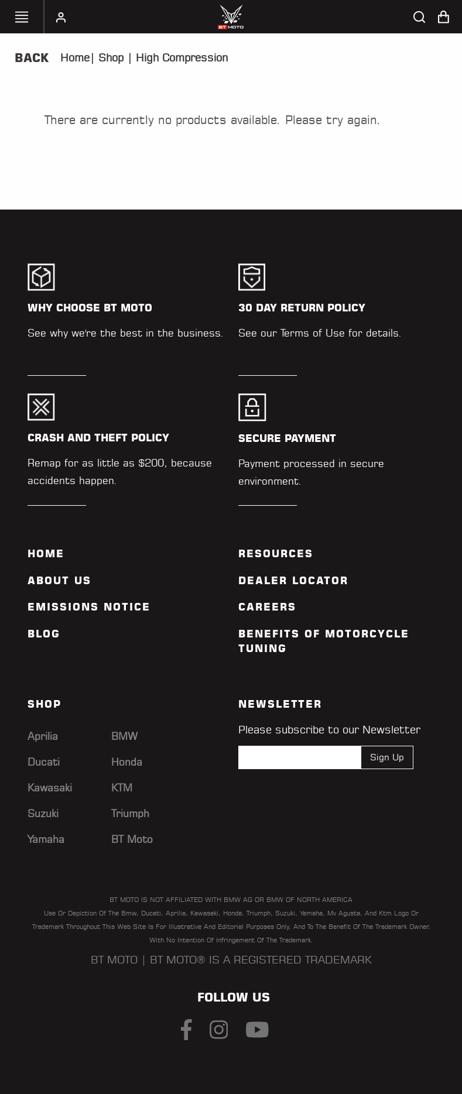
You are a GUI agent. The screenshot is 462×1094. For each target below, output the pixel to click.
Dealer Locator (293, 581)
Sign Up (387, 757)
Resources (275, 554)
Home (75, 57)
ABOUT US (59, 581)
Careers (267, 607)
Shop (109, 57)
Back (32, 58)
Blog (44, 634)
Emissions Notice (89, 607)
